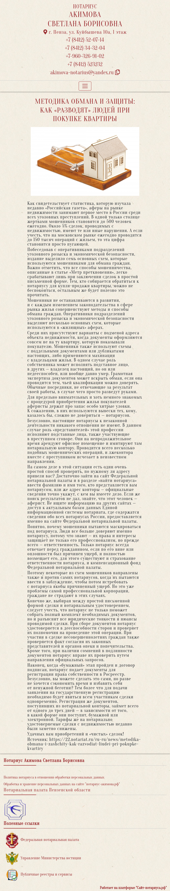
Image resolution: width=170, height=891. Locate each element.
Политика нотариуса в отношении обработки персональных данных (54, 777)
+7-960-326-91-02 (85, 56)
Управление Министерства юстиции (43, 858)
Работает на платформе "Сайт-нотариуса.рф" (133, 888)
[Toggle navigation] (85, 86)
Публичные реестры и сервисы (39, 874)
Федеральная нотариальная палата (42, 840)
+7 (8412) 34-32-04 (85, 48)
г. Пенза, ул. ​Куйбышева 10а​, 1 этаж (85, 32)
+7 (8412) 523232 (85, 64)
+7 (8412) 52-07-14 (85, 40)
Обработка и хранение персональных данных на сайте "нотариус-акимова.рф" (62, 784)
